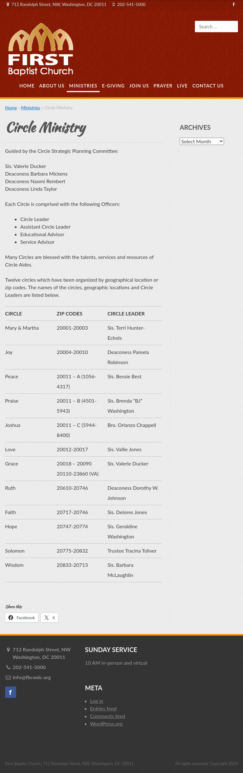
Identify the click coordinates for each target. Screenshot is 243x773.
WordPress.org (106, 724)
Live (182, 85)
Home (27, 85)
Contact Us (208, 85)
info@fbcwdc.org (32, 677)
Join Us (139, 85)
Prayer (162, 85)
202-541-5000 (131, 4)
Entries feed (103, 708)
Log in (96, 701)
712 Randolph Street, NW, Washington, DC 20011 (58, 4)
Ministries (83, 85)
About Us (52, 85)
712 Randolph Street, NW (45, 653)
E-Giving (113, 85)
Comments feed (107, 716)
